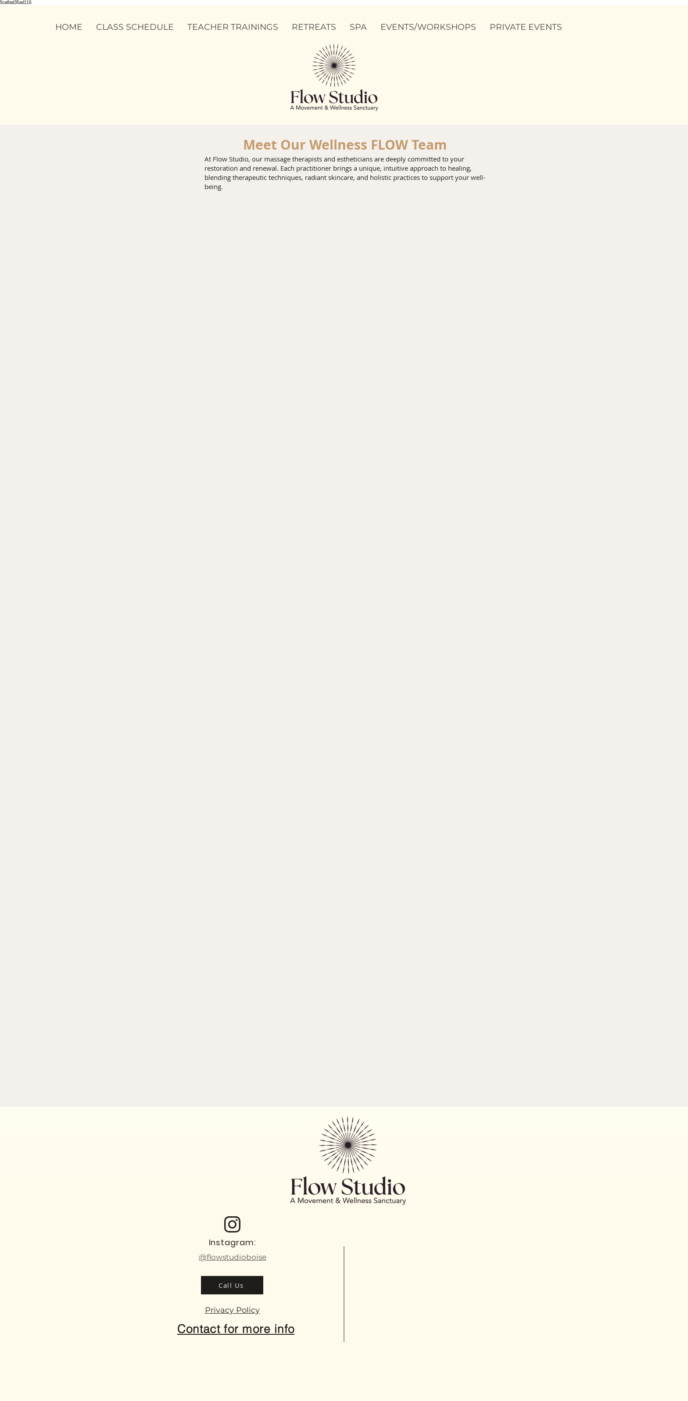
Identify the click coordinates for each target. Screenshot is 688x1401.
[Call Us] (232, 1285)
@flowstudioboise (232, 1257)
